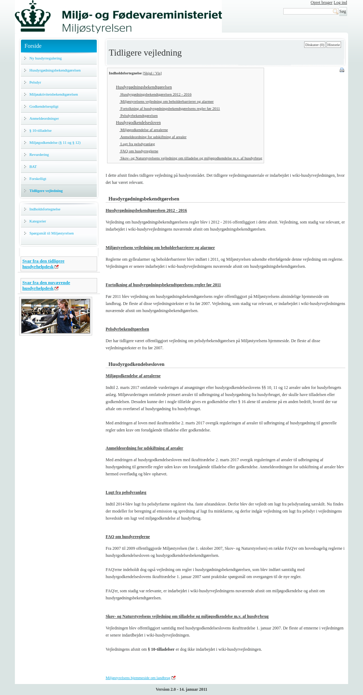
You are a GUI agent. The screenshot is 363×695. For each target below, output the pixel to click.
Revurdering (39, 154)
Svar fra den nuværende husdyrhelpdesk (46, 285)
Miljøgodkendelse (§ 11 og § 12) (54, 142)
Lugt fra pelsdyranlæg (137, 144)
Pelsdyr (35, 82)
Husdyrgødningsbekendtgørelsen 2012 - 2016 (155, 94)
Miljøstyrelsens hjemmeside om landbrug (138, 678)
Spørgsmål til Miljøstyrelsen (51, 233)
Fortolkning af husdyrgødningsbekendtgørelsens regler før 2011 (169, 108)
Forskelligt (37, 178)
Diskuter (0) (314, 45)
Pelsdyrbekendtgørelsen (138, 115)
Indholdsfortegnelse (44, 209)
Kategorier (37, 221)
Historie (334, 45)
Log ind (340, 2)
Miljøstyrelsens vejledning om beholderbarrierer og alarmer (166, 101)
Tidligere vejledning (46, 190)
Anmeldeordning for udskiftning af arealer (152, 137)
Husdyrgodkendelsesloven (138, 122)
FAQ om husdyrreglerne (138, 151)
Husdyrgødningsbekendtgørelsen (55, 70)
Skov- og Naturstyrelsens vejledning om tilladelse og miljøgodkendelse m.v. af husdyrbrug (190, 158)
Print (342, 70)
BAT (33, 166)
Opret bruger (322, 2)
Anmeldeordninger (44, 118)
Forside (32, 46)
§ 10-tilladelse (40, 130)
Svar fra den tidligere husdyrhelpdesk (43, 263)
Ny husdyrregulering (45, 58)
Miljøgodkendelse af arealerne (143, 130)
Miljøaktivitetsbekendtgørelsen (53, 94)
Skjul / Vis (152, 73)
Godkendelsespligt (43, 106)
